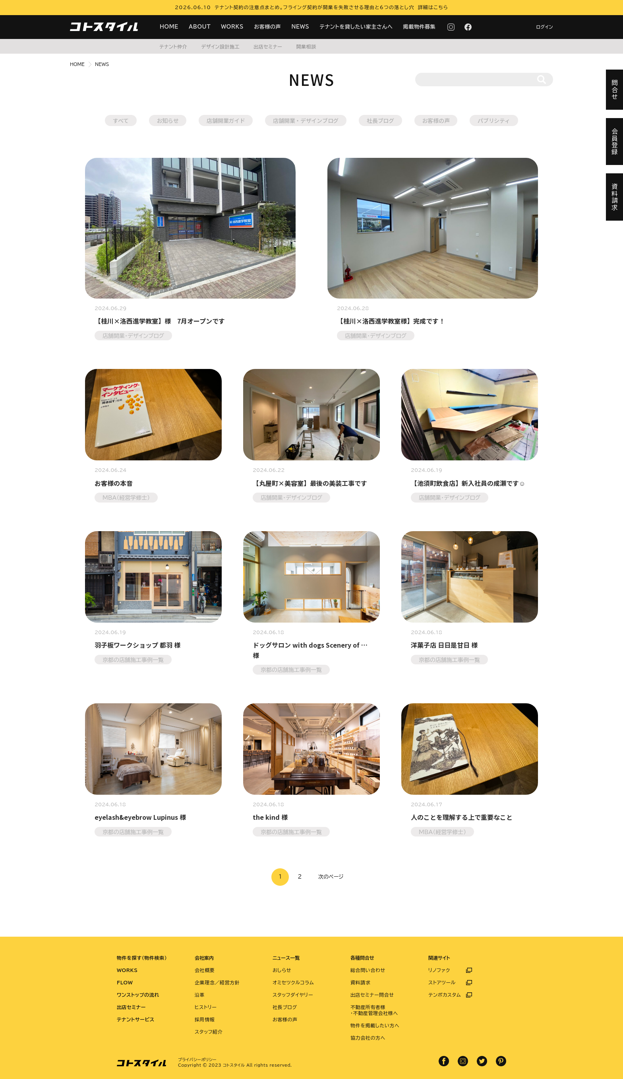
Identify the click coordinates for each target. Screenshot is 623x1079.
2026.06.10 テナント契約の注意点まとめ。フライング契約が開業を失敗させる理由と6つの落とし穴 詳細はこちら (311, 7)
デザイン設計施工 (220, 46)
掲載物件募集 (419, 26)
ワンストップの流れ (138, 994)
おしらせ (282, 970)
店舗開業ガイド (226, 120)
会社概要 (205, 970)
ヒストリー (206, 1007)
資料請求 (360, 982)
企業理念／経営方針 (217, 982)
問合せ (614, 89)
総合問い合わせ (367, 970)
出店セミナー (267, 46)
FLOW (125, 982)
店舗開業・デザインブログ (306, 120)
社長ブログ (380, 120)
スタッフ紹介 (208, 1031)
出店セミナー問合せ (372, 994)
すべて (120, 120)
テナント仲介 (173, 46)
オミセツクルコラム (293, 982)
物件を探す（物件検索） (142, 957)
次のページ (330, 876)
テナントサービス (136, 1019)
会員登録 (614, 141)
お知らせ (168, 120)
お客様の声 (267, 26)
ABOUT (200, 26)
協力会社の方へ (367, 1037)
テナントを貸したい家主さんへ (356, 26)
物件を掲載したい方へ (374, 1025)
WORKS (232, 26)
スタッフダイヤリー (293, 994)
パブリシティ (494, 120)
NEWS (300, 26)
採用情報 (205, 1019)
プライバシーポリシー (197, 1060)
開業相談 (306, 46)
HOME (169, 26)
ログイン (544, 27)
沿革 (200, 994)
